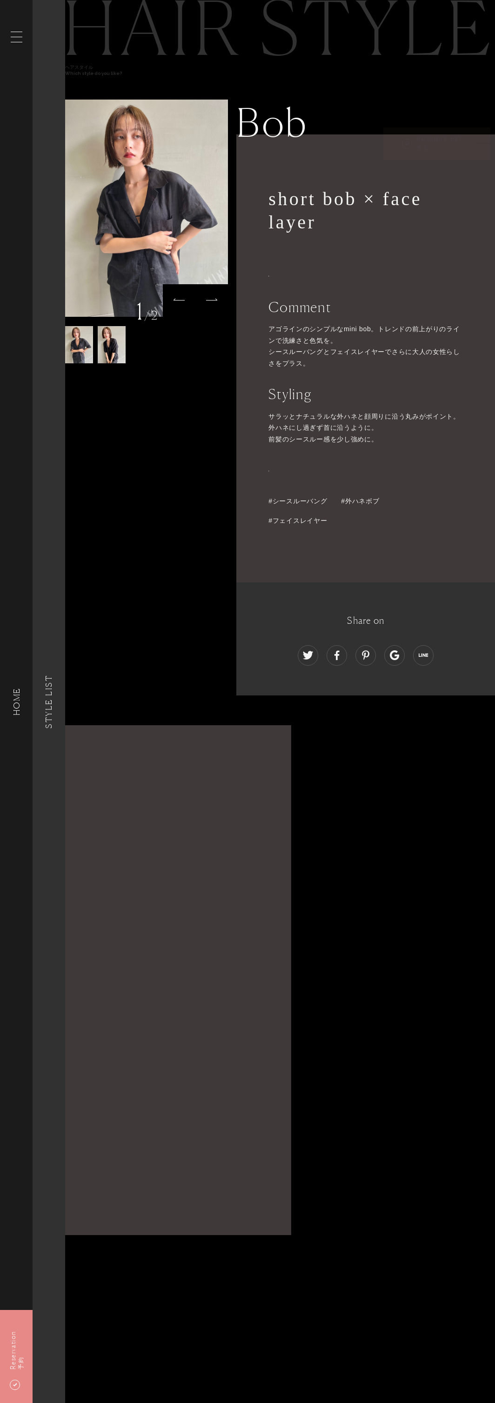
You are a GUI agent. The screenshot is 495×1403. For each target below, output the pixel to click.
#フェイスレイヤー (297, 520)
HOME (16, 701)
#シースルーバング (297, 501)
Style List (49, 701)
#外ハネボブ (360, 501)
